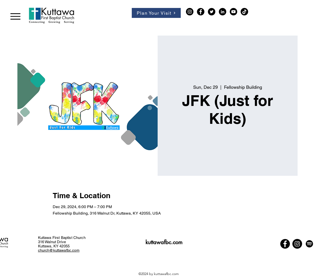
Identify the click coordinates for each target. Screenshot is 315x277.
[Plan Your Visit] (156, 13)
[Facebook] (200, 11)
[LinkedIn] (222, 11)
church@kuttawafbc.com (59, 250)
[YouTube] (233, 11)
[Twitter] (211, 11)
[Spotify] (309, 244)
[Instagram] (189, 11)
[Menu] (15, 16)
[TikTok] (244, 11)
